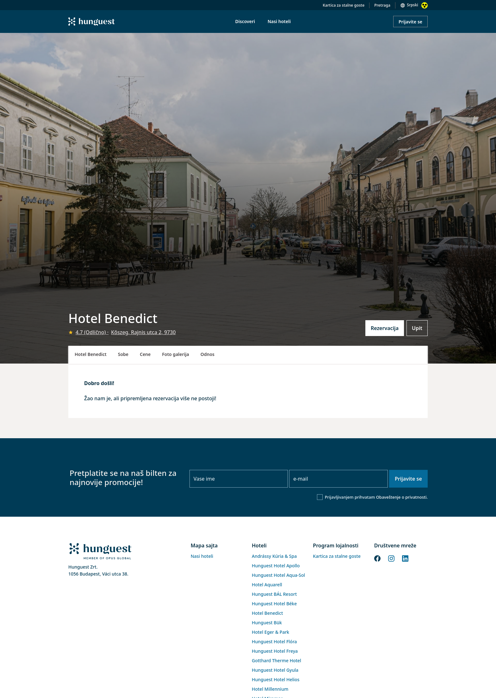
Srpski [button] (412, 5)
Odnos (207, 354)
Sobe (123, 354)
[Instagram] (391, 558)
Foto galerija (175, 354)
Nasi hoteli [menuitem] (279, 21)
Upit (417, 328)
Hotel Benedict (91, 354)
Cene (145, 354)
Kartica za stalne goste (343, 5)
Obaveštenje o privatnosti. (402, 497)
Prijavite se (410, 22)
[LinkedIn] (405, 558)
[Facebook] (377, 558)
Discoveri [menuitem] (245, 21)
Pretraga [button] (382, 5)
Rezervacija (385, 328)
